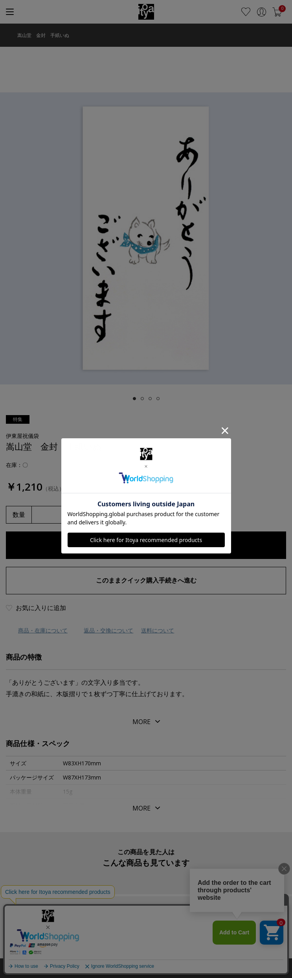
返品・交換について (108, 630)
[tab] (134, 398)
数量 (19, 514)
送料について (157, 630)
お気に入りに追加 (41, 607)
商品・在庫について (43, 630)
